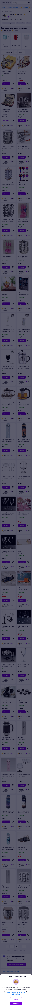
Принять (16, 1003)
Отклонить (16, 999)
